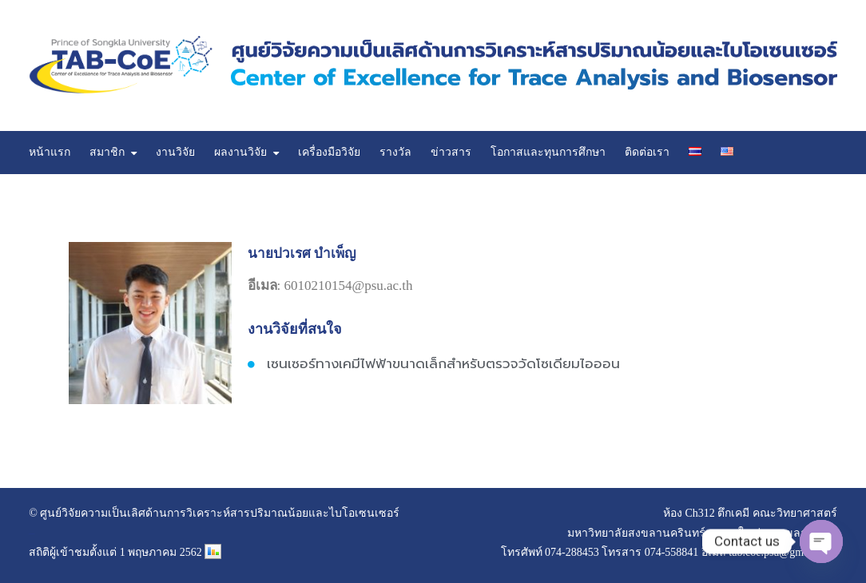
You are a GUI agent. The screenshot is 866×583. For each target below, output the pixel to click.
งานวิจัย (175, 152)
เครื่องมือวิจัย (329, 152)
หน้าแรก (49, 152)
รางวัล (395, 152)
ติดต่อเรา (647, 152)
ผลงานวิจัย (240, 152)
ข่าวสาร (451, 152)
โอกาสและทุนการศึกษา (548, 152)
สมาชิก (107, 152)
